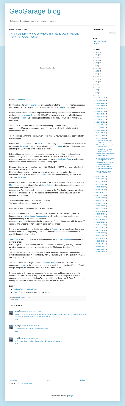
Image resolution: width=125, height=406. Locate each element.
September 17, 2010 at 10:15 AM (31, 311)
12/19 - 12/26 (100, 100)
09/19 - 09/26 (100, 135)
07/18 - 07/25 (100, 195)
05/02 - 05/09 (100, 225)
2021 (96, 66)
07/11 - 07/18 (100, 198)
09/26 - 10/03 (100, 133)
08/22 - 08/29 (100, 181)
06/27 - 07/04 (100, 203)
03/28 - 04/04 (100, 238)
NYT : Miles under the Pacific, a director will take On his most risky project (37, 341)
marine (16, 299)
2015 (96, 82)
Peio (16, 311)
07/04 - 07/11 (100, 200)
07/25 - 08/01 (100, 192)
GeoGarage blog (35, 11)
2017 (96, 76)
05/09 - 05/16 (100, 222)
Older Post (81, 380)
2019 (96, 71)
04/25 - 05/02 (100, 227)
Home (48, 380)
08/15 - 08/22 (100, 184)
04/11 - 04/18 (100, 233)
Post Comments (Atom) (25, 383)
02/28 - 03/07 (100, 249)
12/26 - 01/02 (100, 98)
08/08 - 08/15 (100, 187)
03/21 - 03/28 (100, 241)
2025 (96, 55)
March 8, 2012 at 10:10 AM (29, 338)
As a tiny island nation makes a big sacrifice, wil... (105, 154)
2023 (96, 60)
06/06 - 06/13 (100, 211)
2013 (96, 87)
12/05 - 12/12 (100, 106)
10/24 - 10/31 (100, 122)
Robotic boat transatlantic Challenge (104, 141)
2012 (96, 90)
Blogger (70, 396)
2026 (96, 52)
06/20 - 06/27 (100, 206)
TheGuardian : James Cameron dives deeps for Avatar (31, 329)
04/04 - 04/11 (100, 235)
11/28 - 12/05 (100, 108)
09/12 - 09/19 (100, 138)
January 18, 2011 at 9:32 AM (30, 326)
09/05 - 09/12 (100, 176)
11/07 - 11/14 (100, 116)
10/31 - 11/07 (100, 119)
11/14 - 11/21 (100, 114)
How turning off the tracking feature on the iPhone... (104, 150)
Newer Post (13, 380)
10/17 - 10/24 (100, 125)
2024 (96, 57)
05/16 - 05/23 (100, 219)
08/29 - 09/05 (100, 179)
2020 (96, 68)
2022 (96, 63)
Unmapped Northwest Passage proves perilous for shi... (105, 159)
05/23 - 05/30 (100, 217)
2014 (96, 84)
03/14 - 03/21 (100, 244)
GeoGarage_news (100, 41)
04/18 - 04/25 (100, 230)
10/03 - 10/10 (100, 130)
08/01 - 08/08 (100, 190)
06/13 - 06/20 (100, 209)
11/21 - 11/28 (100, 111)
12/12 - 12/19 (100, 103)
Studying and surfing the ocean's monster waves (104, 172)
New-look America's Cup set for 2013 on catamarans (105, 163)
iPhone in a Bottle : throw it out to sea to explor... (105, 145)
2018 (96, 74)
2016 (96, 79)
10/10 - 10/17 (100, 127)
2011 (96, 93)
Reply (16, 319)
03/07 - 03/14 (100, 246)
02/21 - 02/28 (100, 252)
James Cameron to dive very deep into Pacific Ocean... (105, 167)
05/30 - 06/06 (100, 214)
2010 (96, 95)
